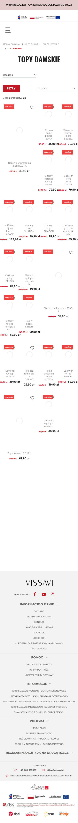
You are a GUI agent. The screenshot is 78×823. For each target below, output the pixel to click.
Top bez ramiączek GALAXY (29, 375)
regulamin (39, 728)
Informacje (37, 684)
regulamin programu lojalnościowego (39, 744)
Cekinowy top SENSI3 (9, 278)
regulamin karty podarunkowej (39, 739)
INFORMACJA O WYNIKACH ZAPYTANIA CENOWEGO (39, 691)
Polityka (37, 721)
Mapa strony (39, 766)
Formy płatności (39, 670)
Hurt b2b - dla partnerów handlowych (39, 643)
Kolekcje (39, 633)
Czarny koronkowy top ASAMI (49, 180)
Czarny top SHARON (49, 228)
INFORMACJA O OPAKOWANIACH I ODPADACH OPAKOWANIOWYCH (39, 702)
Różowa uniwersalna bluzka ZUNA (19, 164)
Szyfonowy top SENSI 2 (10, 373)
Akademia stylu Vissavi (39, 627)
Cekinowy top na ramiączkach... (68, 230)
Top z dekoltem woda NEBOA (49, 375)
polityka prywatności (39, 733)
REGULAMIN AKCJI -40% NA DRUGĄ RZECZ (37, 753)
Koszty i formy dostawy (39, 675)
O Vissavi (39, 611)
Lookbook (39, 638)
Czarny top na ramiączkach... (10, 325)
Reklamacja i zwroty (39, 664)
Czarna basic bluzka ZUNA (49, 134)
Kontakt (39, 622)
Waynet (68, 776)
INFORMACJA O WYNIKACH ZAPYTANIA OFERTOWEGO (39, 696)
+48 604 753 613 (27, 770)
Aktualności (39, 649)
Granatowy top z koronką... (49, 423)
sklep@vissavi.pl (55, 770)
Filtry (11, 88)
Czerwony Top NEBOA (68, 373)
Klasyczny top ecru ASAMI (68, 180)
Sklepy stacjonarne (39, 617)
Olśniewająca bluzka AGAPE (9, 230)
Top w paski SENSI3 (29, 323)
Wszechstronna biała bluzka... (68, 134)
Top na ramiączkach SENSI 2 (58, 309)
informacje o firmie (37, 604)
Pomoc (37, 657)
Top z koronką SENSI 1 (20, 453)
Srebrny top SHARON (29, 228)
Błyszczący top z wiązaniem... (29, 279)
